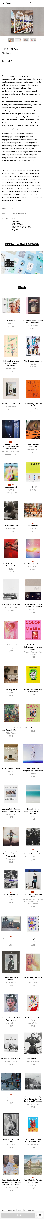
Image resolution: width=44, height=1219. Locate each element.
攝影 (14, 214)
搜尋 (31, 3)
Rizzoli (14, 209)
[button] (41, 40)
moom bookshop (7, 3)
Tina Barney (7, 53)
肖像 (26, 214)
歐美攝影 (20, 214)
